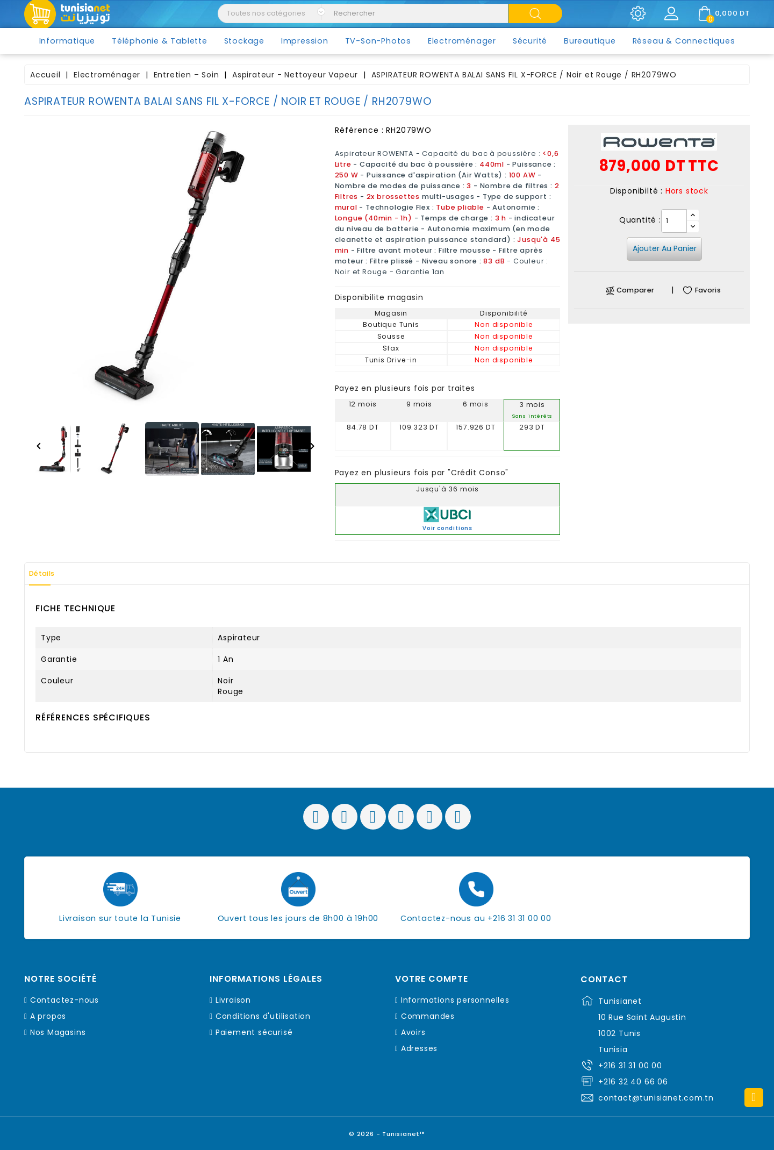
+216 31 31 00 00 (630, 1065)
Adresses (419, 1048)
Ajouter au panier (665, 248)
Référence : (359, 130)
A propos (48, 1016)
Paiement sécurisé (254, 1032)
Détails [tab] (48, 573)
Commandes (428, 1016)
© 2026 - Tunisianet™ (387, 1131)
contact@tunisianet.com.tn (656, 1097)
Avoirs (413, 1032)
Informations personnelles (455, 1000)
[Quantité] (674, 221)
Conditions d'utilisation (263, 1016)
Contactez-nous (64, 1000)
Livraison (233, 1000)
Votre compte (431, 979)
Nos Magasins (58, 1032)
